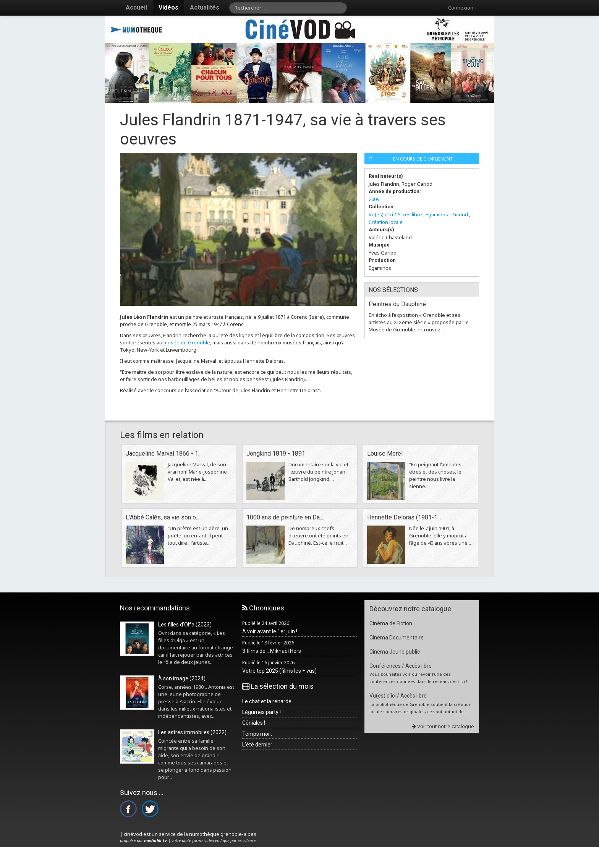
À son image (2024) (182, 678)
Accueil (136, 7)
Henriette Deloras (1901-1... (404, 517)
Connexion (460, 7)
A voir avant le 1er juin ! (269, 631)
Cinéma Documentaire (396, 637)
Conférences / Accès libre (400, 666)
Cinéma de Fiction (390, 623)
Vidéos (168, 7)
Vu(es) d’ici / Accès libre (395, 214)
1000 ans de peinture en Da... (284, 517)
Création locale (386, 222)
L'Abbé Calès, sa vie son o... (162, 517)
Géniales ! (253, 723)
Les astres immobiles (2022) (192, 732)
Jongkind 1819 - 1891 (275, 453)
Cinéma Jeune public (394, 652)
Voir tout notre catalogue (443, 726)
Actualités (204, 7)
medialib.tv (155, 840)
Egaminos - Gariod (447, 214)
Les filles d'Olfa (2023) (185, 624)
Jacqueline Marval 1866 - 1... (164, 453)
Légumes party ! (261, 712)
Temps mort (257, 734)
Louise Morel (385, 453)
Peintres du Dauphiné (397, 304)
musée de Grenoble (187, 342)
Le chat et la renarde (266, 701)
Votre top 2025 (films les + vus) (279, 671)
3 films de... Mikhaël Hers (271, 651)
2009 (374, 199)
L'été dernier (257, 745)
